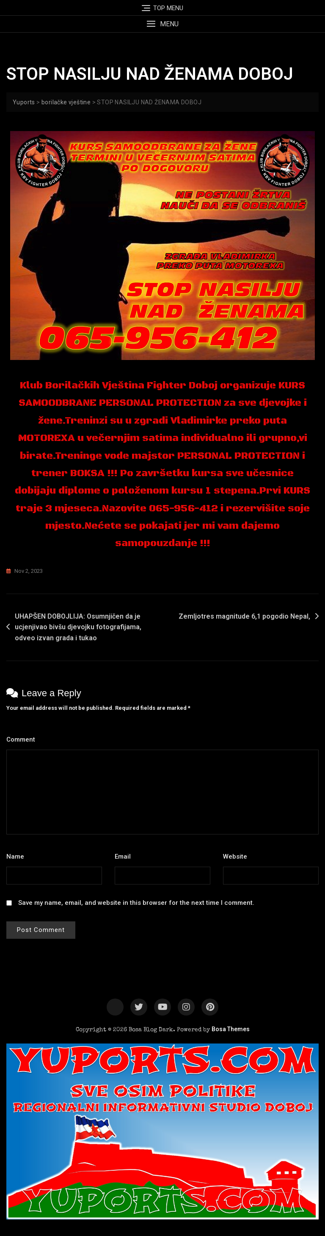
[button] (162, 24)
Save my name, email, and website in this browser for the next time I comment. (136, 903)
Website (235, 856)
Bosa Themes (231, 1029)
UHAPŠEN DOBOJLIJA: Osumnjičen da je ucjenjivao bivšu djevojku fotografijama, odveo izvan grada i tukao (78, 627)
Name (17, 856)
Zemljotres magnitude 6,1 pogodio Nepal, (243, 616)
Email (125, 856)
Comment (23, 739)
